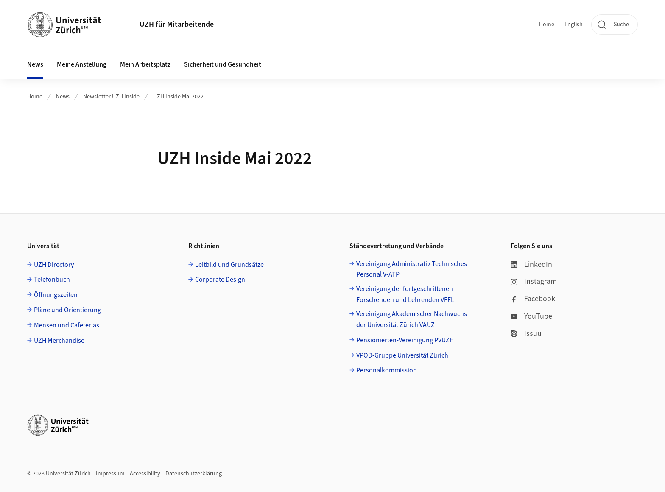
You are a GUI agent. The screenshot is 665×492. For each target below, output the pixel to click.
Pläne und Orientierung (67, 310)
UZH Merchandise (59, 340)
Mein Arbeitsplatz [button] (145, 64)
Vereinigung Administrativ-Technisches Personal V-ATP (411, 269)
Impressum (110, 474)
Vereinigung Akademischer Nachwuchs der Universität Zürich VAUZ (411, 319)
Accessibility (145, 474)
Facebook (533, 299)
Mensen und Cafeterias (66, 325)
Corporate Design (220, 279)
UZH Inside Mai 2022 (178, 96)
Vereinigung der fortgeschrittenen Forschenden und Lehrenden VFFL (405, 294)
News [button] (35, 64)
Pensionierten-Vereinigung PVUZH (405, 340)
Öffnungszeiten (56, 294)
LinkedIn (531, 264)
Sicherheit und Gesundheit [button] (222, 64)
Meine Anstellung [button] (81, 64)
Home (546, 24)
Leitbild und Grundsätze (229, 264)
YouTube (531, 316)
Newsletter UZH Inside (111, 96)
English (573, 24)
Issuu (526, 333)
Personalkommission (386, 370)
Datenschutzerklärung (193, 474)
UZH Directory (54, 264)
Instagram (534, 281)
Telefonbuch (52, 279)
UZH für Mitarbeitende (177, 24)
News (63, 96)
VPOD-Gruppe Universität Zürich (402, 355)
